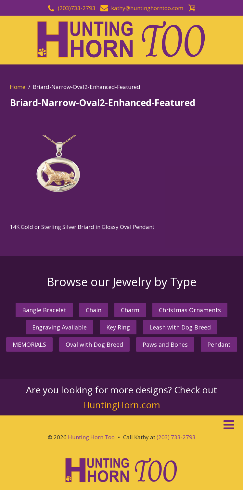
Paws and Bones (165, 344)
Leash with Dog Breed (180, 327)
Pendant (219, 344)
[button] (121, 425)
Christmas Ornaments (190, 310)
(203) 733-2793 (176, 437)
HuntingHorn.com (121, 405)
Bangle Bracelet (44, 310)
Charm (130, 310)
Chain (93, 310)
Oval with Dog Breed (94, 344)
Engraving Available (59, 327)
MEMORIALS (29, 344)
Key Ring (118, 327)
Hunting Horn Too (91, 437)
